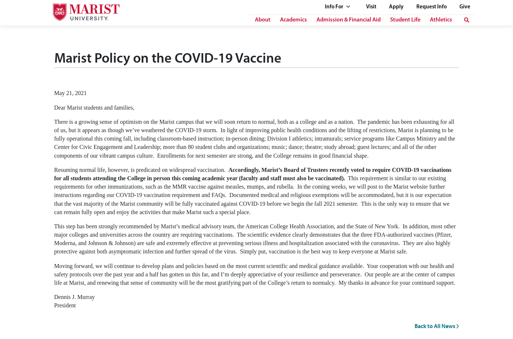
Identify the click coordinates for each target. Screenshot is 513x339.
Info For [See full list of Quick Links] (337, 7)
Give (464, 7)
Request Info (431, 7)
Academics (293, 20)
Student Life (405, 20)
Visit (371, 7)
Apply (396, 7)
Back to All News (437, 326)
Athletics (441, 20)
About (263, 20)
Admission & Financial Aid (348, 20)
